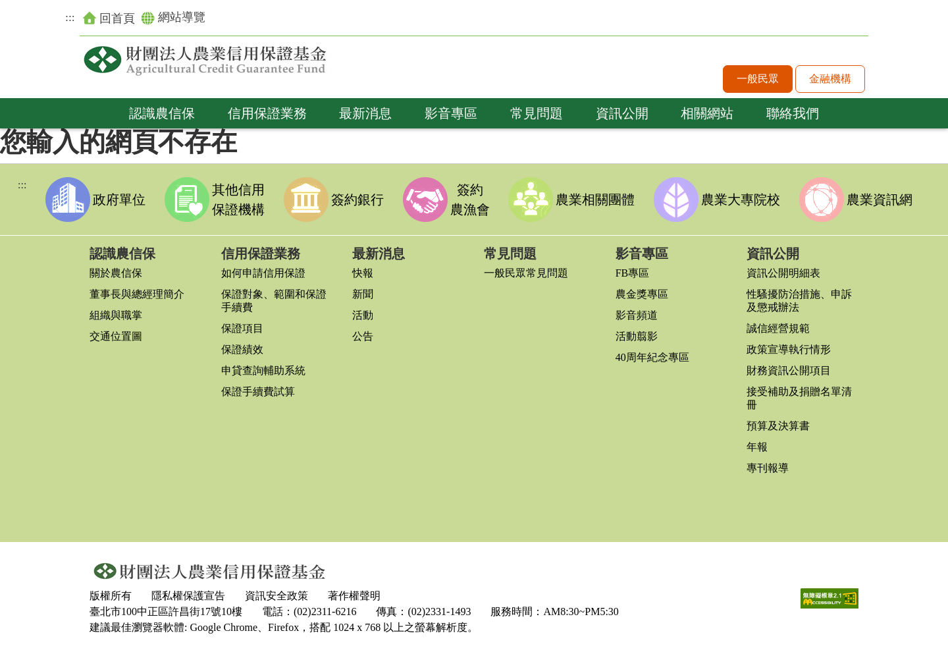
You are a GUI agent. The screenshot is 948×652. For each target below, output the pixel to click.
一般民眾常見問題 (526, 273)
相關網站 (707, 113)
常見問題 (536, 113)
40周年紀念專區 (652, 357)
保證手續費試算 (258, 391)
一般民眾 (758, 78)
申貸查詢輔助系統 (263, 370)
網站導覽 (173, 18)
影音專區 (451, 113)
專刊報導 (768, 468)
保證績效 (242, 349)
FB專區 (633, 273)
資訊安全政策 (276, 595)
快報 (362, 273)
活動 (362, 315)
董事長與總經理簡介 (137, 294)
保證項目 (242, 328)
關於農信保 (116, 273)
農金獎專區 (642, 294)
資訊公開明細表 (783, 273)
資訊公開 (622, 113)
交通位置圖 (116, 336)
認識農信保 (162, 113)
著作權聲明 (354, 595)
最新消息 (365, 113)
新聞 (362, 294)
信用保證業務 (267, 113)
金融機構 (830, 78)
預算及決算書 (778, 425)
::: (70, 17)
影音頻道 (637, 315)
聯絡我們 (792, 113)
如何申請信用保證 (263, 273)
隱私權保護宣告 (188, 595)
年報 (757, 446)
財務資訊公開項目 (789, 370)
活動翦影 (637, 336)
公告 (362, 336)
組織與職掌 (116, 315)
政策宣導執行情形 (789, 349)
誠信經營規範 (778, 328)
